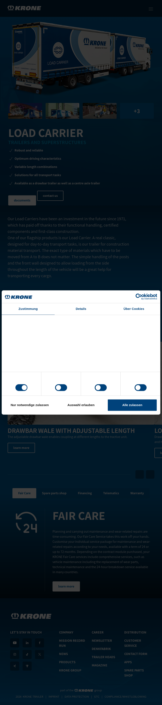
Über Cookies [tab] (134, 309)
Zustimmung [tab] (28, 309)
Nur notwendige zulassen (30, 405)
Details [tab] (81, 309)
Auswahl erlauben (81, 405)
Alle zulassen (132, 405)
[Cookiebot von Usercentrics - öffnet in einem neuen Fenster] (138, 296)
